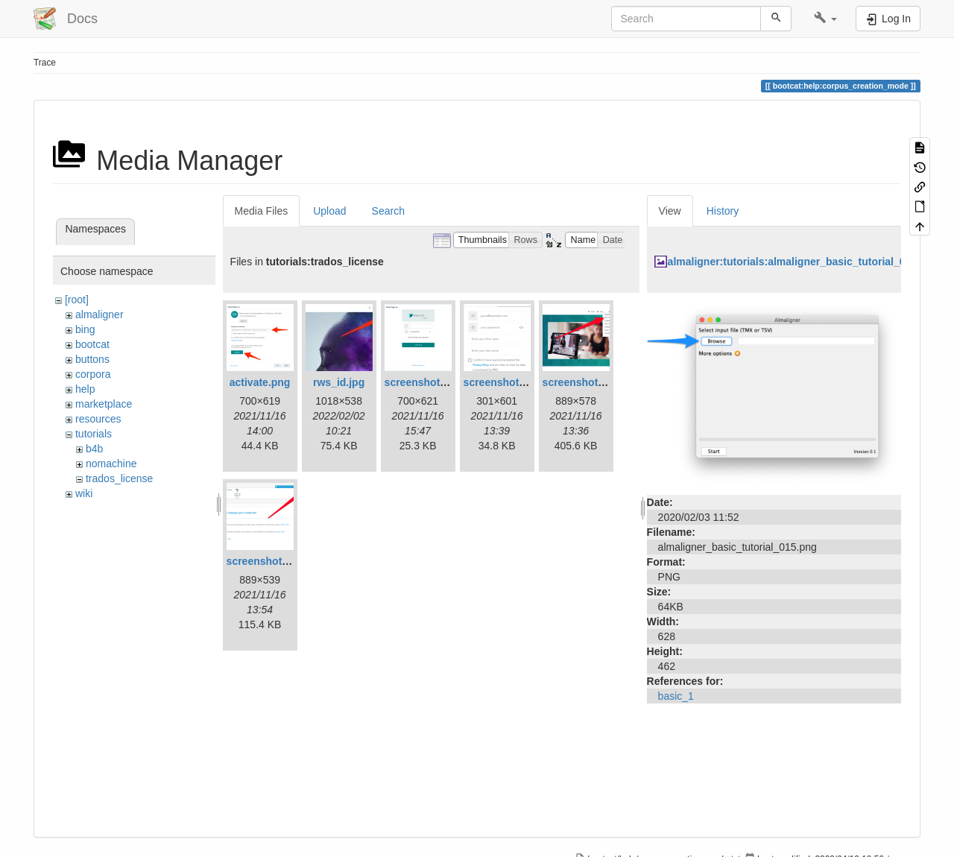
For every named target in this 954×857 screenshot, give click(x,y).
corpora (92, 374)
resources (98, 419)
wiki (83, 493)
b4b (94, 449)
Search (388, 211)
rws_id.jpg (338, 382)
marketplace (103, 404)
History (723, 211)
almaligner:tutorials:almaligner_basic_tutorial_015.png (803, 262)
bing (85, 329)
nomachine (111, 463)
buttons (92, 359)
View (670, 211)
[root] (77, 300)
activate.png (260, 382)
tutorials (93, 434)
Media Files (261, 211)
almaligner (99, 314)
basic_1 (676, 696)
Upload (329, 211)
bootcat (92, 344)
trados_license (119, 478)
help (85, 389)
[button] (825, 18)
